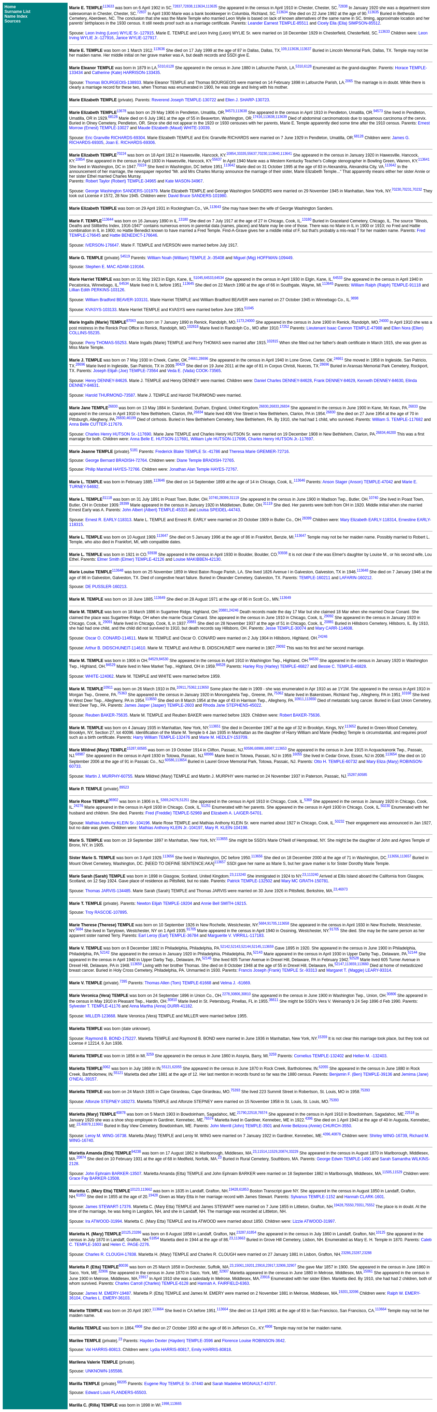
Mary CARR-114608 (333, 628)
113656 (168, 856)
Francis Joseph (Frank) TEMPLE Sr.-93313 (278, 970)
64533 (208, 278)
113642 (229, 165)
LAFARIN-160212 (355, 577)
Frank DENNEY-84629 (334, 380)
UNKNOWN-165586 (103, 1371)
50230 (385, 806)
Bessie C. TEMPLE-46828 (342, 666)
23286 (136, 1232)
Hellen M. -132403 (369, 1056)
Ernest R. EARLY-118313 (108, 519)
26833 (274, 406)
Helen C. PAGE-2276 (129, 1244)
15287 (131, 748)
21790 (241, 1113)
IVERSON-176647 (102, 245)
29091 (107, 622)
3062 (106, 1067)
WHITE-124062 (99, 676)
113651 (215, 726)
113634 (199, 6)
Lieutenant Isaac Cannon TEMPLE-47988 (344, 328)
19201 (249, 1265)
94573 (230, 111)
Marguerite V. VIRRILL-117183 (236, 935)
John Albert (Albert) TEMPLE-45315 (154, 510)
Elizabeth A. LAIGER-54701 (236, 813)
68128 (113, 117)
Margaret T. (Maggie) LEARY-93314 (358, 970)
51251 (184, 800)
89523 (124, 787)
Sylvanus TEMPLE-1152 (313, 1196)
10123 (135, 1189)
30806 (235, 994)
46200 (391, 433)
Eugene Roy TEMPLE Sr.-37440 (173, 1383)
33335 (241, 154)
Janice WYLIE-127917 (136, 37)
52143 (235, 946)
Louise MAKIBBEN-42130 (197, 559)
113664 (158, 1309)
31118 (107, 498)
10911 (108, 687)
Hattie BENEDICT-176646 (133, 235)
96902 (113, 800)
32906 (281, 1265)
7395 (123, 981)
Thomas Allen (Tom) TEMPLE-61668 (178, 983)
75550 (349, 1205)
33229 (293, 1151)
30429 (180, 364)
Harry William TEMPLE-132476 (161, 737)
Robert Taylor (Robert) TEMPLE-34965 (121, 181)
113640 (273, 154)
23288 (367, 1253)
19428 (233, 1189)
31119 (234, 498)
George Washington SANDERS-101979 (121, 191)
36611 (273, 1000)
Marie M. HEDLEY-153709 (223, 737)
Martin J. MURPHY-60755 (108, 776)
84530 (163, 659)
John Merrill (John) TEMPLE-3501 (241, 1125)
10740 (213, 498)
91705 (272, 923)
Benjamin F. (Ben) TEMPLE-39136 (360, 1074)
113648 (117, 570)
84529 (153, 659)
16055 (297, 754)
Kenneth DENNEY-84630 (380, 380)
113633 (108, 6)
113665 (175, 1404)
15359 (322, 1037)
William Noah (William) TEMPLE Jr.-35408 (185, 257)
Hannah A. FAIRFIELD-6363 (223, 1283)
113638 (241, 111)
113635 (211, 6)
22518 (252, 1113)
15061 (239, 1265)
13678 (121, 111)
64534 (219, 278)
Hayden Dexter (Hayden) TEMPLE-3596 (176, 1340)
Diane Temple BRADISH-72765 (205, 460)
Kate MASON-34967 (183, 181)
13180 (183, 219)
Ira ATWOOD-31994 (103, 1221)
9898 (354, 298)
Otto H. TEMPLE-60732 (335, 761)
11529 (273, 1151)
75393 (235, 1090)
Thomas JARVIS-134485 (108, 890)
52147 (339, 964)
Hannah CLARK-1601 (364, 1196)
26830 (113, 406)
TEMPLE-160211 (314, 577)
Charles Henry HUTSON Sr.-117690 (118, 434)
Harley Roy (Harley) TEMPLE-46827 (276, 666)
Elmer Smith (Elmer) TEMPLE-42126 (131, 559)
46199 (131, 418)
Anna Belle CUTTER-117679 (95, 424)
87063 (131, 321)
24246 (234, 610)
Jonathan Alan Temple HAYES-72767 (203, 469)
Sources (12, 21)
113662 (146, 1189)
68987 (269, 748)
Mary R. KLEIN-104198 (226, 827)
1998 (165, 1404)
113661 (97, 1124)
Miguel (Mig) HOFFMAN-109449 (263, 257)
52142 (225, 946)
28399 (224, 498)
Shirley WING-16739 (388, 1135)
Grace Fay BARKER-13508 (94, 1178)
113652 (350, 726)
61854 (251, 1232)
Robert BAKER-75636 (300, 715)
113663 (239, 1238)
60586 (249, 748)
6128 (170, 66)
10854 (231, 154)
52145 (256, 946)
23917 (271, 1265)
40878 (121, 1113)
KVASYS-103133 (100, 309)
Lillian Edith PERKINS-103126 (96, 290)
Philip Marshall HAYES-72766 (112, 469)
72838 (188, 6)
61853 (244, 1189)
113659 (267, 946)
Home (10, 6)
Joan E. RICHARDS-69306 (130, 142)
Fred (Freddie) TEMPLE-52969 (173, 813)
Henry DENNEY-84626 (106, 380)
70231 (407, 189)
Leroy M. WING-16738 (105, 1135)
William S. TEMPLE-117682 (397, 419)
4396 (308, 1118)
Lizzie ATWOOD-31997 (314, 1221)
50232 (339, 821)
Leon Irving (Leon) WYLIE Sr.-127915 (119, 33)
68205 (122, 1382)
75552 (370, 1205)
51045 (198, 278)
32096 (353, 1292)
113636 (159, 49)
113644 (107, 219)
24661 (193, 359)
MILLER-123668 (100, 1016)
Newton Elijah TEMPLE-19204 (164, 903)
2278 (226, 994)
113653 (280, 748)
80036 (123, 1265)
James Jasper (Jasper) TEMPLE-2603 (159, 705)
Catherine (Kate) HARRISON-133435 (126, 72)
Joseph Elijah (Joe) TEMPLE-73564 (125, 370)
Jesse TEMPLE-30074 (285, 628)
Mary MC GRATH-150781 (304, 881)
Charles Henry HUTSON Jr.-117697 (280, 439)
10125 (126, 1232)
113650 (203, 687)
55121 (166, 1067)
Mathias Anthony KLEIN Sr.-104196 (117, 823)
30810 (246, 994)
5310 (161, 66)
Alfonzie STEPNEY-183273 (110, 1101)
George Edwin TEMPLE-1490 (344, 1159)
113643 (215, 207)
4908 (138, 1326)
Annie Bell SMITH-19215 (223, 903)
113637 (305, 49)
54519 (125, 256)
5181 (134, 450)
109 (284, 49)
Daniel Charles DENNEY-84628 (283, 380)
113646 (159, 480)
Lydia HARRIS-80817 (169, 1349)
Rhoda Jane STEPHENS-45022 (232, 705)
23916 (260, 1265)
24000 (250, 321)
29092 (329, 616)
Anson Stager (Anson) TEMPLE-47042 (357, 482)
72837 (177, 6)
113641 (286, 154)
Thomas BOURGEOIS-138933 (113, 82)
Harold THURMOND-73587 (110, 395)
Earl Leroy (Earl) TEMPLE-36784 (169, 935)
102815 (272, 341)
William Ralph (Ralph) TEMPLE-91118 (386, 285)
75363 (122, 693)
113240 (240, 875)
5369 (164, 800)
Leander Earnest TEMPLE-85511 (278, 23)
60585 (142, 748)
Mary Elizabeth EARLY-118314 (368, 519)
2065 (349, 81)
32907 (291, 1265)
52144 (246, 946)
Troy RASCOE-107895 (106, 912)
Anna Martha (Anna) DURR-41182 (160, 1006)
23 (232, 875)
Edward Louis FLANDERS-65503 (115, 1392)
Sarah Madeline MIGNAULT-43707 (244, 1383)
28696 (203, 359)
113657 (405, 856)
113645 (188, 283)
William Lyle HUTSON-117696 (218, 439)
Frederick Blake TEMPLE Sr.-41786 (187, 451)
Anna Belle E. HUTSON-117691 (159, 439)
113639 (281, 117)
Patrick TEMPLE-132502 (249, 881)
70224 (121, 154)
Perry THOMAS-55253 (106, 342)
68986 (259, 748)
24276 (174, 800)
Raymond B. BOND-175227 (110, 1038)
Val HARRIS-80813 (103, 1349)
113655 (221, 839)
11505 (387, 1172)
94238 (136, 1151)
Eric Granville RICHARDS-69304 (115, 137)
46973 (343, 889)
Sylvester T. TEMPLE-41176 (95, 1006)
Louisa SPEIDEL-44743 (218, 510)
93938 (152, 553)
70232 (417, 189)
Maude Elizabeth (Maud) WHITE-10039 (174, 128)
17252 (284, 326)
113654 (391, 754)
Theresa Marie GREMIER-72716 (258, 451)
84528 (220, 665)
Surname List (17, 11)
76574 (262, 1113)
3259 (150, 1054)
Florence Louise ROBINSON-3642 (253, 1340)
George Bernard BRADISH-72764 (116, 460)
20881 (223, 610)
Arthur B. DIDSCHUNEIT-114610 (115, 648)
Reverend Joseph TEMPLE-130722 (184, 100)
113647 (162, 536)
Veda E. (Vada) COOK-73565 (194, 370)
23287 (241, 1232)
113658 (283, 923)
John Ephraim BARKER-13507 (113, 1173)
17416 (257, 117)
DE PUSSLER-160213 (105, 586)
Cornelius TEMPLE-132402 (319, 1056)
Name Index (15, 16)
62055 (177, 1067)
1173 (240, 321)
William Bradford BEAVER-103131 (116, 299)
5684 (262, 923)
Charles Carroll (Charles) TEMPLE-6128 (151, 1283)
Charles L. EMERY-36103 (106, 1298)
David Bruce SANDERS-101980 (197, 195)
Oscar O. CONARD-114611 (110, 638)
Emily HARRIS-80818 (211, 1349)
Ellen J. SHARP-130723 (247, 100)
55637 (252, 154)
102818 (192, 326)
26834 (285, 406)
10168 (406, 693)
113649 (159, 598)
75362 (192, 687)
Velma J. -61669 (235, 983)
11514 (262, 1151)
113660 (362, 964)
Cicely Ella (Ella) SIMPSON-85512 (349, 23)
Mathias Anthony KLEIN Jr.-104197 (171, 827)
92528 (354, 958)
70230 (262, 154)
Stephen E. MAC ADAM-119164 (114, 266)
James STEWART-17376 (108, 1206)
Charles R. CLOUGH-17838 (110, 1254)
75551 (359, 1205)
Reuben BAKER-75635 (106, 715)
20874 (283, 1151)
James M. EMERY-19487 (108, 1293)
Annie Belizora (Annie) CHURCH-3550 (316, 1125)
